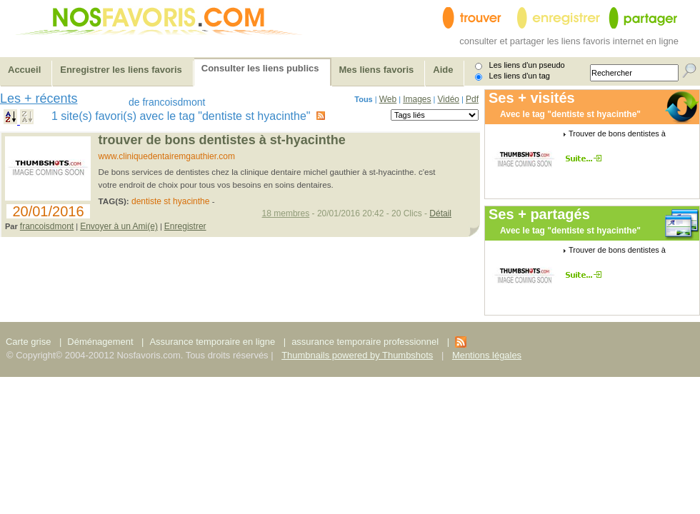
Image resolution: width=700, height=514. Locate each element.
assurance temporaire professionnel (365, 341)
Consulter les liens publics (260, 68)
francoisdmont (47, 226)
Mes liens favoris (376, 69)
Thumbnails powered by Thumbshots (357, 355)
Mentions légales (486, 355)
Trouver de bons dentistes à (617, 133)
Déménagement (100, 341)
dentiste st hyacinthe (170, 201)
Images (417, 99)
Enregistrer (185, 226)
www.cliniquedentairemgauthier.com (167, 156)
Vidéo (448, 99)
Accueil (24, 69)
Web (387, 99)
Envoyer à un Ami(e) (119, 226)
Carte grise (30, 341)
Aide (443, 69)
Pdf (472, 99)
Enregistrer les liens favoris (121, 69)
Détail (440, 213)
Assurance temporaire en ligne (212, 341)
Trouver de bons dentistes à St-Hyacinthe (222, 140)
